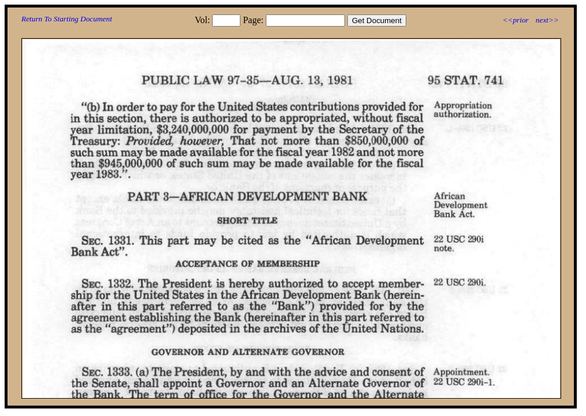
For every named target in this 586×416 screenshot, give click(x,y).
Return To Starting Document (66, 18)
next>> (547, 20)
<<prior (515, 20)
